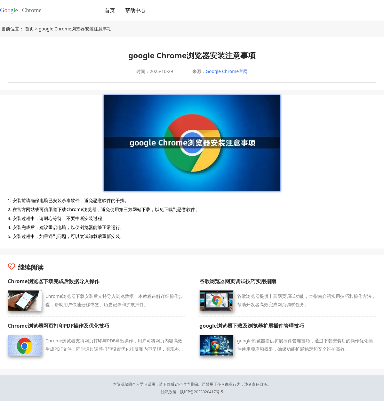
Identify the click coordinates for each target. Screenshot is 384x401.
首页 (110, 10)
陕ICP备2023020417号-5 (201, 392)
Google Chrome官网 (227, 71)
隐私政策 (168, 392)
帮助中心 (135, 10)
